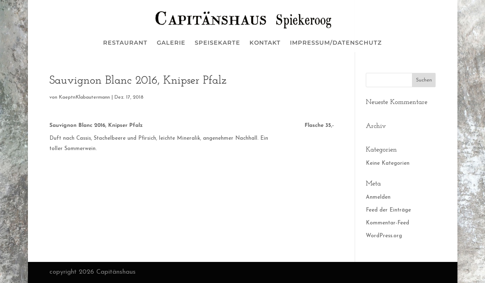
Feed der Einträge (388, 210)
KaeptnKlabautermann (84, 97)
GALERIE (171, 43)
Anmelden (378, 197)
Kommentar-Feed (387, 223)
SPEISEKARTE (217, 43)
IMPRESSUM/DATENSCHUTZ (336, 43)
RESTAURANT (125, 43)
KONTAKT (265, 43)
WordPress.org (384, 236)
